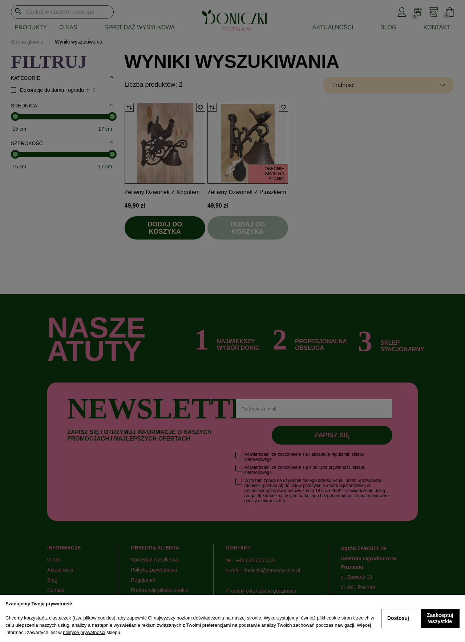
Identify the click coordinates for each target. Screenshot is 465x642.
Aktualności (332, 27)
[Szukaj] (62, 12)
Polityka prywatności (154, 570)
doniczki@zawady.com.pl (271, 570)
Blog (388, 27)
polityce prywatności (84, 632)
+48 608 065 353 (255, 560)
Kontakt (437, 27)
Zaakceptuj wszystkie (440, 618)
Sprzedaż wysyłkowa (139, 27)
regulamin (341, 454)
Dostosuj (398, 618)
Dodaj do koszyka (164, 228)
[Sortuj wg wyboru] (388, 85)
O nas (68, 27)
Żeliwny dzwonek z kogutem (162, 192)
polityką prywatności (332, 467)
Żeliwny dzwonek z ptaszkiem (246, 192)
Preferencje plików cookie (160, 590)
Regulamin (143, 580)
